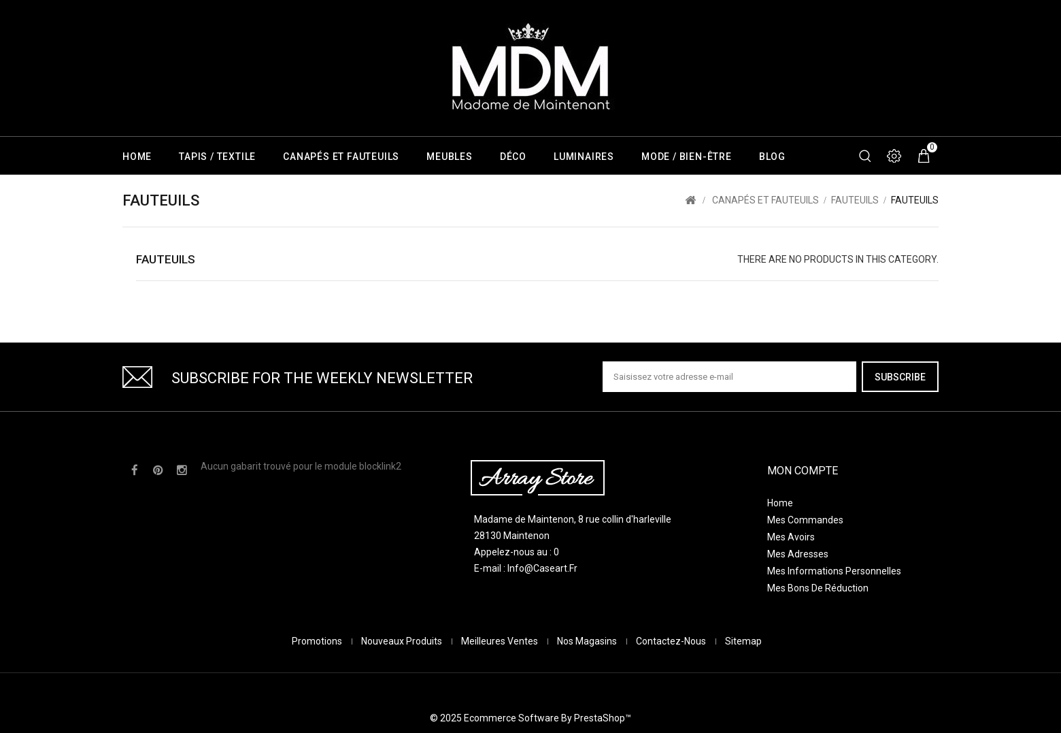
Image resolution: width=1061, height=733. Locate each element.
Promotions (318, 654)
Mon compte (802, 470)
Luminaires (584, 156)
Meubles (449, 156)
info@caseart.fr (542, 568)
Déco (513, 156)
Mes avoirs (791, 537)
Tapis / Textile (217, 156)
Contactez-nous (672, 654)
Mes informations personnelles (834, 571)
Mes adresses (797, 554)
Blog (772, 156)
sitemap (743, 654)
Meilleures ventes (500, 654)
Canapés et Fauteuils (341, 156)
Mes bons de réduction (818, 588)
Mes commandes (805, 520)
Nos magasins (588, 654)
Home (137, 156)
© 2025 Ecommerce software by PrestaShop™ (530, 675)
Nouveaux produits (402, 654)
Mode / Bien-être (686, 156)
